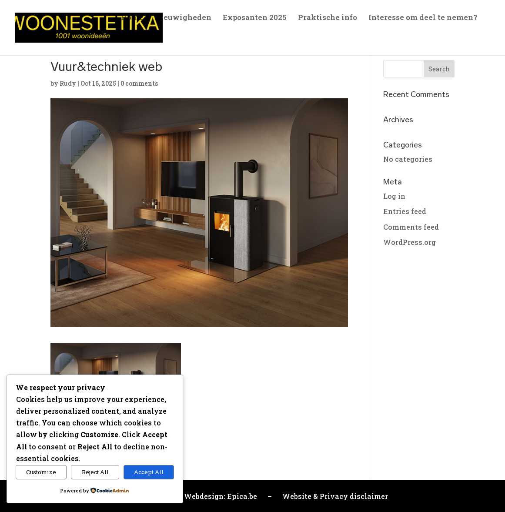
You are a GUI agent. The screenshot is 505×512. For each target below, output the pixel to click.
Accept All (149, 472)
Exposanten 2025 (255, 18)
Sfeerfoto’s (141, 39)
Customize (41, 472)
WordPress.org (409, 242)
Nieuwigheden (182, 18)
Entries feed (404, 211)
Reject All (95, 472)
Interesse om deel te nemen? (422, 18)
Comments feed (411, 226)
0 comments (139, 83)
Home (132, 18)
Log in (394, 196)
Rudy (68, 83)
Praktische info (327, 18)
